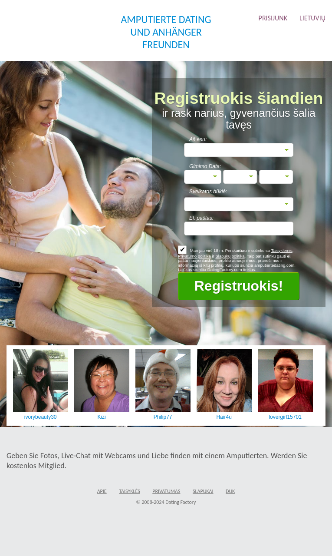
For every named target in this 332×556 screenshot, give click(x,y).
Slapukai (203, 491)
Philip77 (163, 417)
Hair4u (223, 417)
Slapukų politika (229, 256)
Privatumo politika (194, 256)
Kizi (101, 417)
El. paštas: (201, 218)
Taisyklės (129, 491)
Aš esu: (198, 139)
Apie (102, 491)
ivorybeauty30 (40, 417)
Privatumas (166, 491)
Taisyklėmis (282, 250)
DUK (230, 491)
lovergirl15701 (285, 417)
